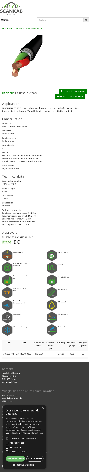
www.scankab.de (9, 382)
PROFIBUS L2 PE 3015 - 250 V (29, 28)
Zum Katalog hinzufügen (73, 91)
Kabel (9, 28)
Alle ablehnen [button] (35, 458)
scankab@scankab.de (12, 398)
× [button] (43, 408)
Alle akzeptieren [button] (15, 458)
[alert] (24, 437)
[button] (24, 464)
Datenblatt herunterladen (70, 96)
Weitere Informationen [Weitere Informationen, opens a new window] (33, 433)
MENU (5, 20)
